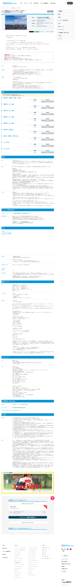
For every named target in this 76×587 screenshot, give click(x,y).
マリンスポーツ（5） (18, 567)
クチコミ (60, 38)
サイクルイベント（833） (33, 548)
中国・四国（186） (45, 556)
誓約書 (6, 57)
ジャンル (26, 3)
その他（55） (17, 556)
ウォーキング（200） (32, 552)
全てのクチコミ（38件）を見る (28, 503)
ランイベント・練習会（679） (20, 550)
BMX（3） (16, 571)
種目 (59, 14)
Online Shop (52, 3)
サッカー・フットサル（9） (19, 565)
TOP (21, 3)
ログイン (70, 3)
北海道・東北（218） (46, 548)
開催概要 (60, 11)
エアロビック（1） (18, 575)
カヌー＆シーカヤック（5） (33, 567)
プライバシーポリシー (65, 559)
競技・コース (61, 26)
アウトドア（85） (18, 554)
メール (48, 31)
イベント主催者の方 (44, 3)
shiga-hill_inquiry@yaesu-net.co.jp (26, 222)
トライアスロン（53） (32, 556)
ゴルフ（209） (17, 552)
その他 (60, 35)
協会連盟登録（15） (18, 562)
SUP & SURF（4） (18, 569)
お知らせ (4, 554)
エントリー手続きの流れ (63, 20)
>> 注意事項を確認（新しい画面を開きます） (21, 213)
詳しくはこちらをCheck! (37, 490)
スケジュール (61, 29)
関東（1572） (44, 550)
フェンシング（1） (18, 573)
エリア (30, 3)
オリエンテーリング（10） (33, 562)
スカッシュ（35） (18, 560)
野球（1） (30, 573)
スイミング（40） (31, 558)
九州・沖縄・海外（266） (46, 558)
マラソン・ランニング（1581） (20, 548)
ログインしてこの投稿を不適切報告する (28, 517)
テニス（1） (30, 571)
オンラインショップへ (48, 490)
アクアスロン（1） (18, 577)
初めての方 (36, 3)
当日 (59, 23)
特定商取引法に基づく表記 (65, 564)
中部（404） (44, 552)
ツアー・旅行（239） (32, 550)
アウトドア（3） (31, 569)
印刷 (52, 31)
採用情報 (62, 566)
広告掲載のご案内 (64, 568)
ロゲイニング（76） (32, 554)
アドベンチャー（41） (18, 558)
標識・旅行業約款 (64, 561)
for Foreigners (63, 571)
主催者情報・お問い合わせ (64, 32)
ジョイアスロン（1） (32, 575)
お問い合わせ (65, 556)
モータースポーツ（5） (32, 565)
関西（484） (44, 554)
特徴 (59, 17)
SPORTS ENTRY (10, 3)
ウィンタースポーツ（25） (33, 560)
